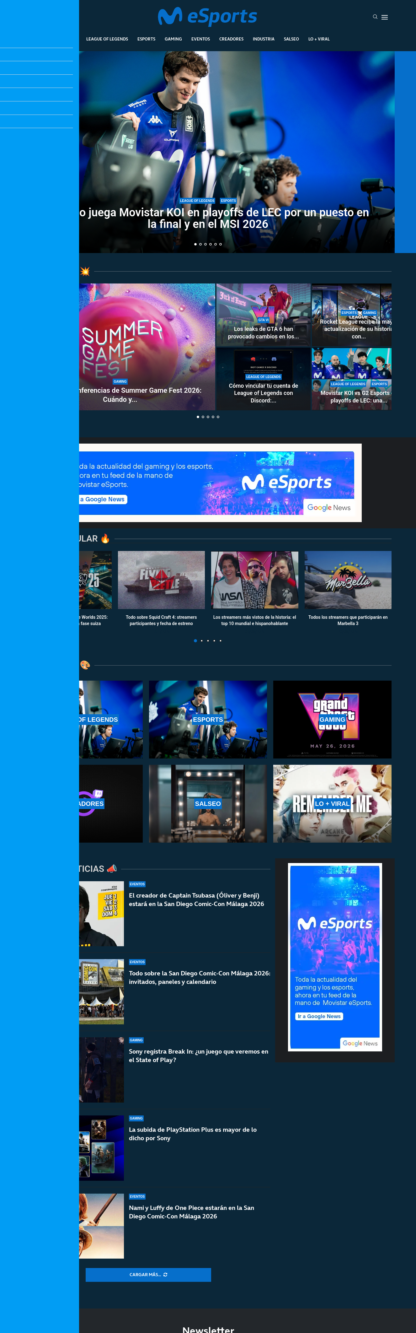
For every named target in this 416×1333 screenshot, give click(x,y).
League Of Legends (107, 39)
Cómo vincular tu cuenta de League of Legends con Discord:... (263, 393)
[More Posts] (148, 1275)
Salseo (291, 39)
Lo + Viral (319, 39)
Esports (146, 39)
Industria (264, 39)
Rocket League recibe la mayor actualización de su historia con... (359, 329)
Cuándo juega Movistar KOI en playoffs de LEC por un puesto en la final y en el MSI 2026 (208, 218)
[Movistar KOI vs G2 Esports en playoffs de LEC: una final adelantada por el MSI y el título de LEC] (359, 379)
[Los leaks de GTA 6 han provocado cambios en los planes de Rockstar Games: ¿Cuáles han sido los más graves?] (263, 314)
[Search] (375, 17)
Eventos (200, 39)
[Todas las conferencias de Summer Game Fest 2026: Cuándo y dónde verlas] (120, 346)
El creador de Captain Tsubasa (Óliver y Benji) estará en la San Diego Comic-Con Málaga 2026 (196, 911)
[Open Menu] (384, 17)
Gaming (173, 39)
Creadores (231, 39)
